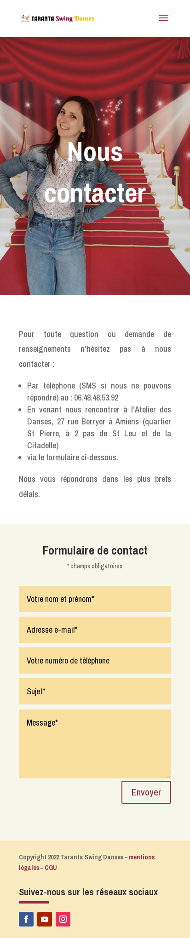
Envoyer (146, 792)
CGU (51, 868)
